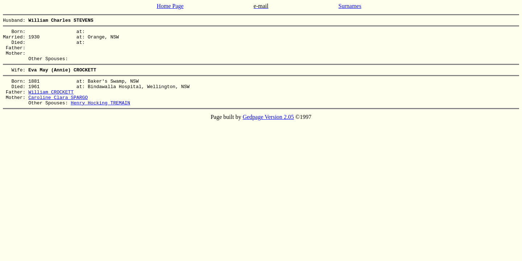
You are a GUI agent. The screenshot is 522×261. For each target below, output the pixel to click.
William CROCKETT (51, 103)
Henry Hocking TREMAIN (100, 116)
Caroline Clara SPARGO (58, 110)
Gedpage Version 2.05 (268, 131)
